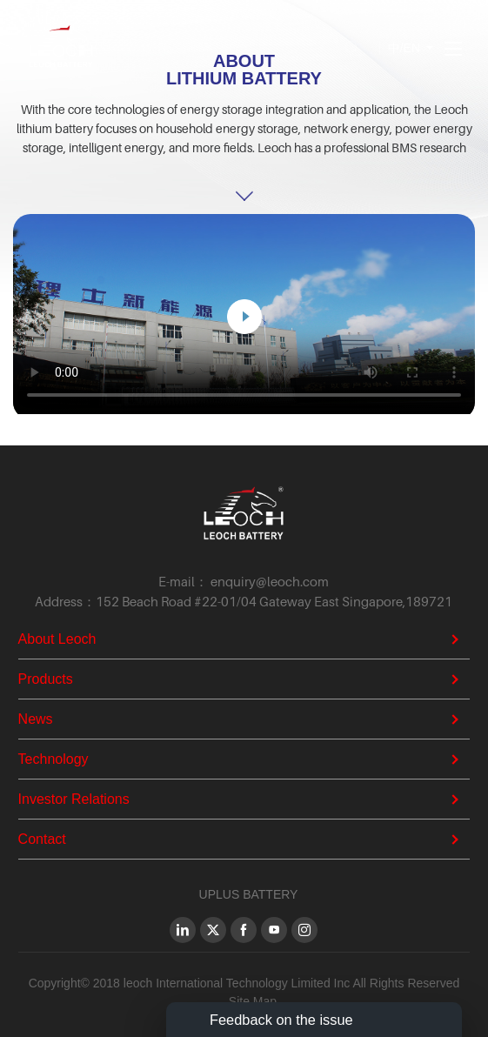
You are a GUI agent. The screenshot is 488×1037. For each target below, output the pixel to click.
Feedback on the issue (281, 1019)
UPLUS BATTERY (248, 894)
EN (412, 48)
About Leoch (57, 639)
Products (45, 679)
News (35, 719)
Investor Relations (74, 799)
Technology (53, 759)
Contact (42, 839)
